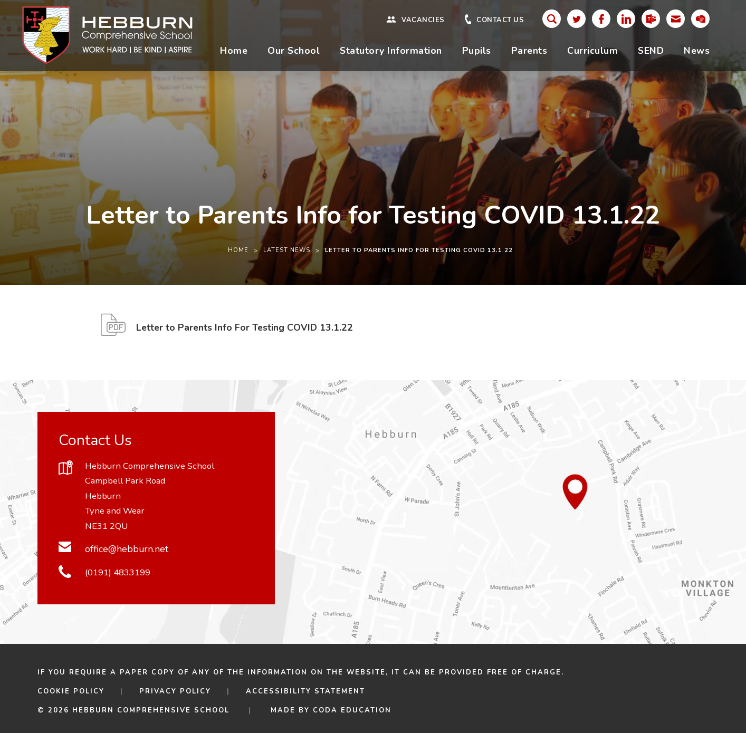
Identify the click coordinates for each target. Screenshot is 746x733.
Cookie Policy (70, 691)
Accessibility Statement (305, 691)
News (697, 50)
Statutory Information (391, 50)
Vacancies (423, 20)
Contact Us (500, 20)
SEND (651, 50)
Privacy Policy (175, 691)
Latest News (286, 250)
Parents (529, 50)
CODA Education (352, 710)
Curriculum (592, 50)
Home (233, 50)
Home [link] (238, 250)
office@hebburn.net (126, 549)
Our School (293, 50)
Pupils (476, 50)
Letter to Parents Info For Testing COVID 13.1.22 (244, 330)
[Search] (551, 18)
